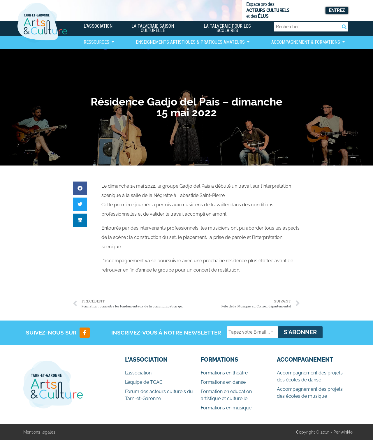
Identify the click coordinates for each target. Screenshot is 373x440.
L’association (98, 26)
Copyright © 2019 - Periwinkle (324, 432)
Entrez (337, 10)
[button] (80, 188)
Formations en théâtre (224, 373)
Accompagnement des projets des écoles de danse (310, 376)
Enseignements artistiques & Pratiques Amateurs (191, 42)
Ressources (97, 42)
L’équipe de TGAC (144, 382)
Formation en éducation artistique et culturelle (226, 395)
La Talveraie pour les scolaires (227, 28)
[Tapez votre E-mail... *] (252, 332)
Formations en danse (223, 382)
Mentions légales (39, 432)
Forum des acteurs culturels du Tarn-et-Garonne (159, 395)
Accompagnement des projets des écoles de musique (310, 392)
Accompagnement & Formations (306, 42)
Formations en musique (226, 408)
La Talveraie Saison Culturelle (152, 28)
